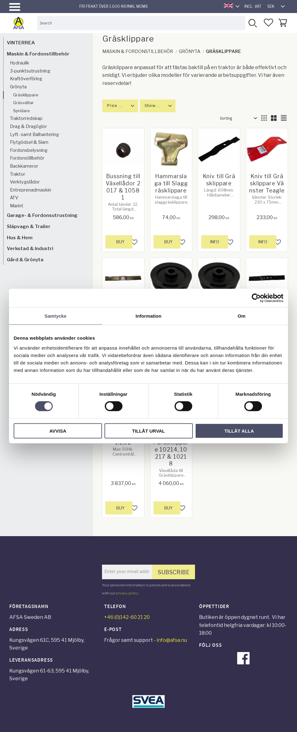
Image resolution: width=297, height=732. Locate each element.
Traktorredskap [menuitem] (26, 118)
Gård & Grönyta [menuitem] (25, 259)
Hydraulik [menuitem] (19, 63)
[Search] (252, 23)
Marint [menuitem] (16, 206)
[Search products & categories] (141, 23)
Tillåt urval (148, 430)
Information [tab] (148, 316)
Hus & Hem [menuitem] (20, 237)
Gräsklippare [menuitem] (25, 94)
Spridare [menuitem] (21, 110)
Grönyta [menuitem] (18, 87)
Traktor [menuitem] (17, 174)
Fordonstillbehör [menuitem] (27, 158)
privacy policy (127, 593)
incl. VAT (252, 6)
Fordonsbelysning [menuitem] (28, 150)
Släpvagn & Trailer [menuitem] (29, 226)
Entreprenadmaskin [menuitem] (30, 190)
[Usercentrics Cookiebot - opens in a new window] (256, 298)
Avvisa (57, 430)
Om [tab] (241, 316)
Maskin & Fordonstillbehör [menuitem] (38, 54)
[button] (14, 7)
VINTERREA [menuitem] (21, 43)
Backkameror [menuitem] (24, 166)
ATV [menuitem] (14, 198)
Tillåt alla (239, 430)
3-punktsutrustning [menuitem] (30, 71)
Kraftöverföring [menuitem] (26, 79)
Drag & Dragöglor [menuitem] (28, 126)
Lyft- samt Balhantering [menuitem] (34, 134)
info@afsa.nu (172, 640)
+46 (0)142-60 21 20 (127, 617)
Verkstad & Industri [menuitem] (30, 248)
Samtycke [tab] (56, 316)
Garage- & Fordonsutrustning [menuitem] (42, 215)
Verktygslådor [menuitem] (25, 182)
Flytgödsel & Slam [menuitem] (29, 142)
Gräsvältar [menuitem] (23, 102)
